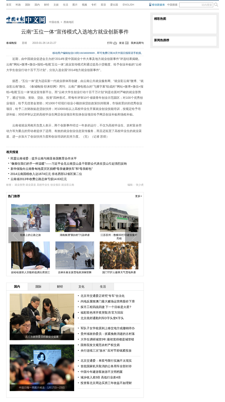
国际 (27, 4)
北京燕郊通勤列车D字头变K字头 (102, 318)
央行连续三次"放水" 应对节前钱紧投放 (106, 350)
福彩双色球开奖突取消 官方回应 (102, 312)
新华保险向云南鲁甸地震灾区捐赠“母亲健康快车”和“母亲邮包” (52, 168)
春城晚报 (11, 42)
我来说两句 (137, 42)
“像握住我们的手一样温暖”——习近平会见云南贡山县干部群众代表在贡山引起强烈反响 (69, 163)
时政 (18, 4)
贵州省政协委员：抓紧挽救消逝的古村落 (108, 333)
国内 (37, 4)
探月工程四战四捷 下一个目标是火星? (106, 307)
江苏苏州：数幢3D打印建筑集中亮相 (119, 237)
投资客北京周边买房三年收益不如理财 (106, 383)
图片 (75, 4)
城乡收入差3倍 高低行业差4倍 (101, 377)
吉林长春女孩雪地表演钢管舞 (75, 272)
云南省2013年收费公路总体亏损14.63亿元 (39, 179)
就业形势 (20, 184)
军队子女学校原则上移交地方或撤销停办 (108, 328)
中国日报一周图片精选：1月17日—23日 (42, 387)
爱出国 (114, 4)
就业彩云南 (67, 184)
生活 (65, 4)
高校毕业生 (43, 184)
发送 (121, 42)
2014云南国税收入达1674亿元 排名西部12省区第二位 (46, 174)
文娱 (56, 4)
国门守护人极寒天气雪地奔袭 (119, 272)
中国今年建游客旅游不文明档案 (102, 371)
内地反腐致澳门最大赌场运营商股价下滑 (108, 301)
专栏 (93, 4)
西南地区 (69, 22)
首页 (8, 4)
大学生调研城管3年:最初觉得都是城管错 (107, 339)
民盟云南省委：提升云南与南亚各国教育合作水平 (44, 158)
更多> (138, 196)
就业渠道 (31, 184)
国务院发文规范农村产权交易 (100, 345)
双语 (103, 4)
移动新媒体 (158, 4)
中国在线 (54, 22)
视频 (84, 4)
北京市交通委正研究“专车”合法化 (103, 295)
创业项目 (55, 184)
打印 (109, 42)
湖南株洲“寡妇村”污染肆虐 (75, 235)
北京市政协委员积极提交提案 (42, 336)
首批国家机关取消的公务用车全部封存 (106, 366)
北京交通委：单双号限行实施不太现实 (106, 360)
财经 (46, 4)
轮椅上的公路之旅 (30, 235)
